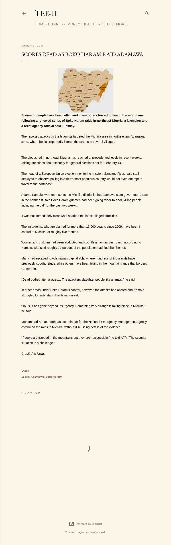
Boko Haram (54, 376)
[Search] (147, 12)
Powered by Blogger (85, 524)
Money (73, 24)
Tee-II (46, 13)
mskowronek (97, 532)
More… (122, 24)
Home (40, 24)
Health (89, 24)
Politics (106, 24)
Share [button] (25, 370)
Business (56, 24)
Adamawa (37, 376)
